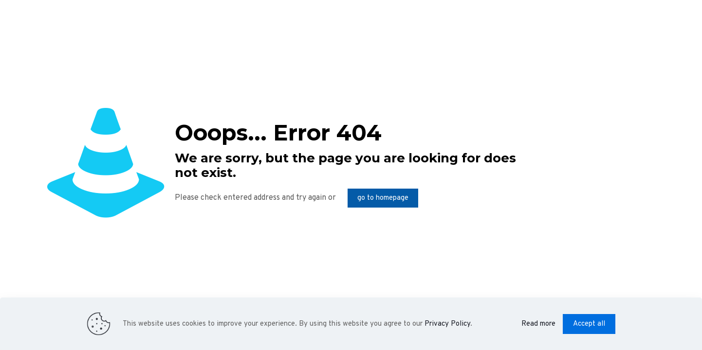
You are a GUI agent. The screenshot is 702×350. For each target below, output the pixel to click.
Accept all (589, 324)
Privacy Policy (447, 324)
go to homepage (382, 198)
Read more (538, 324)
